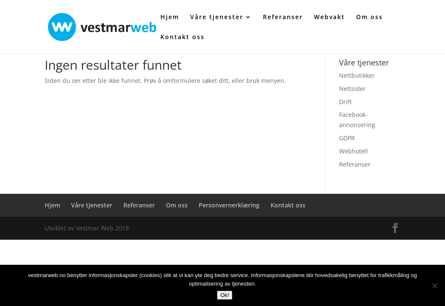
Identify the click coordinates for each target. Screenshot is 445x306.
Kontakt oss (182, 37)
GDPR (347, 138)
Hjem (169, 17)
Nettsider (352, 89)
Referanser (283, 17)
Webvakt (329, 17)
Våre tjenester (216, 17)
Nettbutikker (357, 75)
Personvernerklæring (229, 205)
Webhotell (353, 151)
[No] (434, 285)
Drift (345, 102)
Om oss (369, 17)
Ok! (224, 295)
